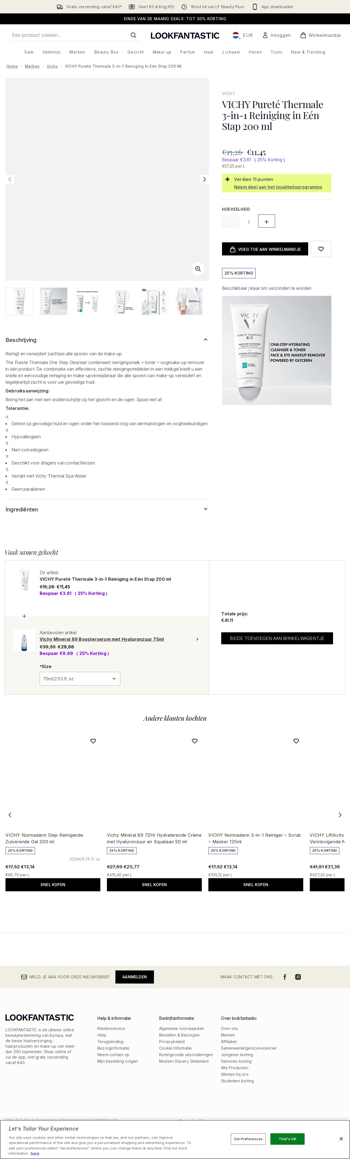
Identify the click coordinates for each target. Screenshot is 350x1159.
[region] (175, 1139)
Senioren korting (236, 1061)
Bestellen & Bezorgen (179, 1035)
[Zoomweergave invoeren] (198, 268)
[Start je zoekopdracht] (74, 35)
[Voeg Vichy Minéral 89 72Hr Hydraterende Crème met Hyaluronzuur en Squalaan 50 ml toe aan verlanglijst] (194, 740)
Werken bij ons (235, 1074)
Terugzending (110, 1041)
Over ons (229, 1028)
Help (101, 1035)
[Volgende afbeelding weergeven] (204, 179)
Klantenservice (111, 1028)
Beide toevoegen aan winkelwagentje (277, 638)
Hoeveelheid (236, 209)
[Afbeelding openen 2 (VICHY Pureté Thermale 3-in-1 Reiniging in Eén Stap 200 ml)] (53, 301)
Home (12, 66)
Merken (32, 66)
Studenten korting (237, 1080)
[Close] (341, 1139)
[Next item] (340, 815)
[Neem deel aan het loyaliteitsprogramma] (281, 187)
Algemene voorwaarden (181, 1028)
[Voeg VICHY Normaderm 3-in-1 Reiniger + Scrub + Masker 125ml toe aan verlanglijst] (296, 740)
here (35, 1153)
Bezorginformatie (113, 1048)
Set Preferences (248, 1139)
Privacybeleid (172, 1041)
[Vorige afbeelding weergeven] (9, 179)
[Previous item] (9, 815)
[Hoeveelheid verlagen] (230, 221)
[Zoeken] (133, 35)
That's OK (287, 1139)
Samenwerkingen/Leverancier (249, 1048)
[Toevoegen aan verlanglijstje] (321, 249)
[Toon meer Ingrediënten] (107, 509)
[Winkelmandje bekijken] (320, 35)
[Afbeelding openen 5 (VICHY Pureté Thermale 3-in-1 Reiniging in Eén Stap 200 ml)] (155, 301)
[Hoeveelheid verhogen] (266, 221)
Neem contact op (113, 1054)
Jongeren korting (237, 1054)
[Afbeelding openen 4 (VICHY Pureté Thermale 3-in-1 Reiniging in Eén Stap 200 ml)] (121, 301)
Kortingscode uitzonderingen (186, 1054)
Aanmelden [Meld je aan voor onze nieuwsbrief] (134, 977)
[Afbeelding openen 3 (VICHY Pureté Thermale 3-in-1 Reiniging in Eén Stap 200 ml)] (87, 301)
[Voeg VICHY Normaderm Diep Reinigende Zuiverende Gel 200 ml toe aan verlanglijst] (93, 740)
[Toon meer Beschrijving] (107, 340)
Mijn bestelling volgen (117, 1061)
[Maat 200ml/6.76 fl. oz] (84, 859)
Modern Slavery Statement (184, 1061)
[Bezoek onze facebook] (284, 977)
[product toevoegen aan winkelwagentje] (265, 248)
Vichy (52, 66)
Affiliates (229, 1041)
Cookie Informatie (175, 1048)
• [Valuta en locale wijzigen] (242, 35)
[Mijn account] (276, 35)
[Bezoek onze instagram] (298, 977)
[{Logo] (185, 35)
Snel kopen (52, 884)
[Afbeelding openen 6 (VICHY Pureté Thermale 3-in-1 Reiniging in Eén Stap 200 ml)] (189, 301)
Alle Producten (234, 1067)
